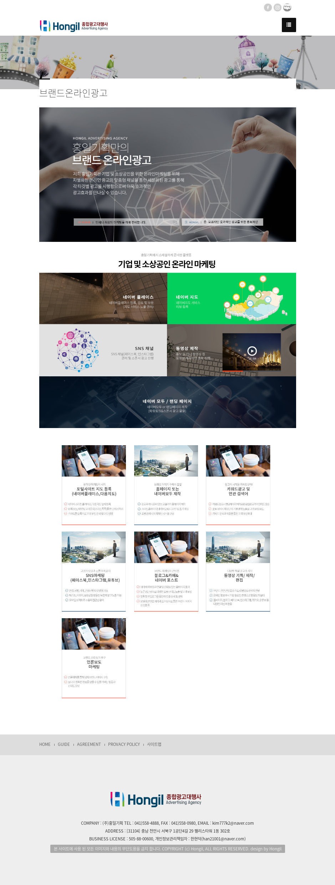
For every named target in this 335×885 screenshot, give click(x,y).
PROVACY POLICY (124, 744)
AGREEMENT (89, 744)
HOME (45, 744)
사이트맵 (154, 744)
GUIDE (64, 744)
